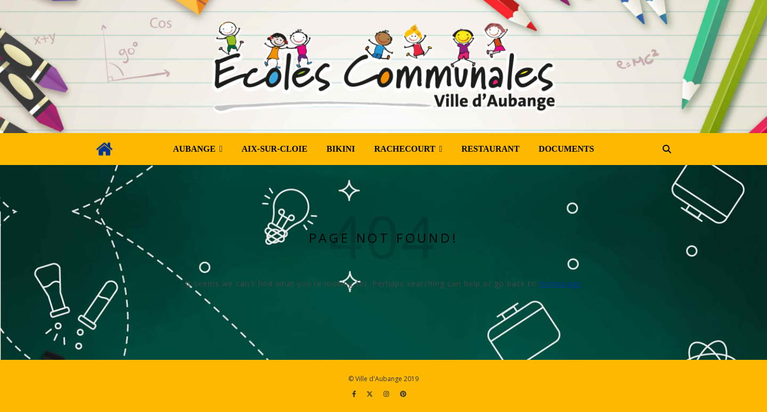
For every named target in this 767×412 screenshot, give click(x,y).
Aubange (194, 148)
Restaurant (490, 148)
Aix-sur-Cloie (275, 148)
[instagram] (387, 393)
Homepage (560, 283)
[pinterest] (403, 393)
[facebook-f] (355, 393)
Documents (566, 148)
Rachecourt (404, 148)
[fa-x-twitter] (370, 393)
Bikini (341, 148)
